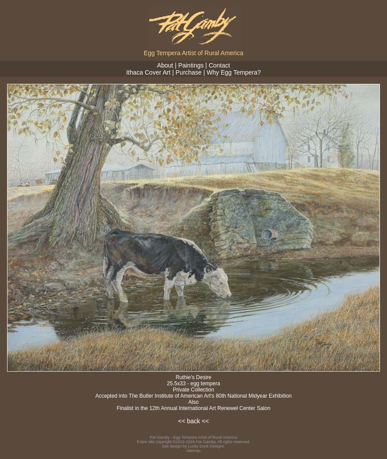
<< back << (193, 421)
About (165, 65)
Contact (219, 65)
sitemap (194, 450)
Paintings (191, 65)
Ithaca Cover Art (148, 72)
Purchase (189, 72)
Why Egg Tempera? (234, 72)
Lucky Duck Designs (206, 446)
